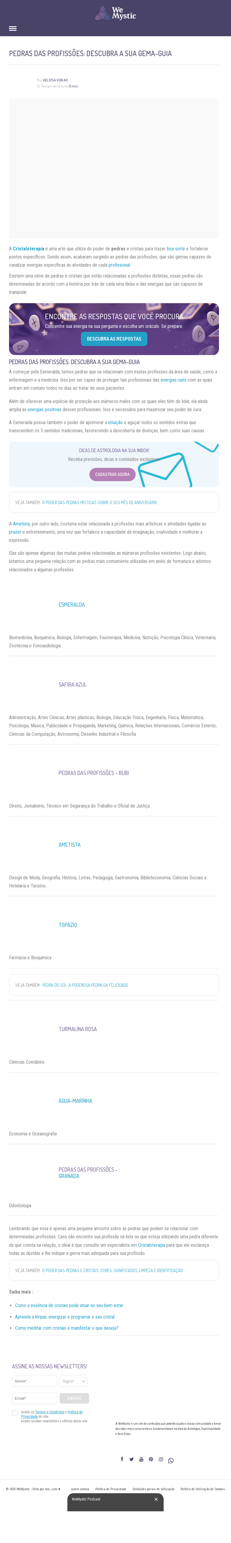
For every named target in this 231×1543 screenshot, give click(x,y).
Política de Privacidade (110, 1489)
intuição (115, 422)
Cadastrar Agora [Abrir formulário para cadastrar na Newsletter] (112, 474)
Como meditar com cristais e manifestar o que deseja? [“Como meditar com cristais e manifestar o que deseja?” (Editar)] (67, 1328)
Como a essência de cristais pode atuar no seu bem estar (69, 1305)
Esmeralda (72, 605)
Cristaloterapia (151, 1245)
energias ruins (173, 380)
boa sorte (176, 249)
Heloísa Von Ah (55, 80)
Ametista (21, 524)
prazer (15, 532)
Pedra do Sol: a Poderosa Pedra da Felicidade (85, 985)
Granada (69, 1176)
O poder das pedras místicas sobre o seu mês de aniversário (99, 502)
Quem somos (80, 1489)
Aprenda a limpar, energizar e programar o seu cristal (65, 1317)
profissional (119, 265)
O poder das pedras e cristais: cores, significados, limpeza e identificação (112, 1270)
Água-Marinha (75, 1101)
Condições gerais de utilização (153, 1489)
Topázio (68, 925)
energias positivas (44, 409)
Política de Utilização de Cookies (202, 1489)
